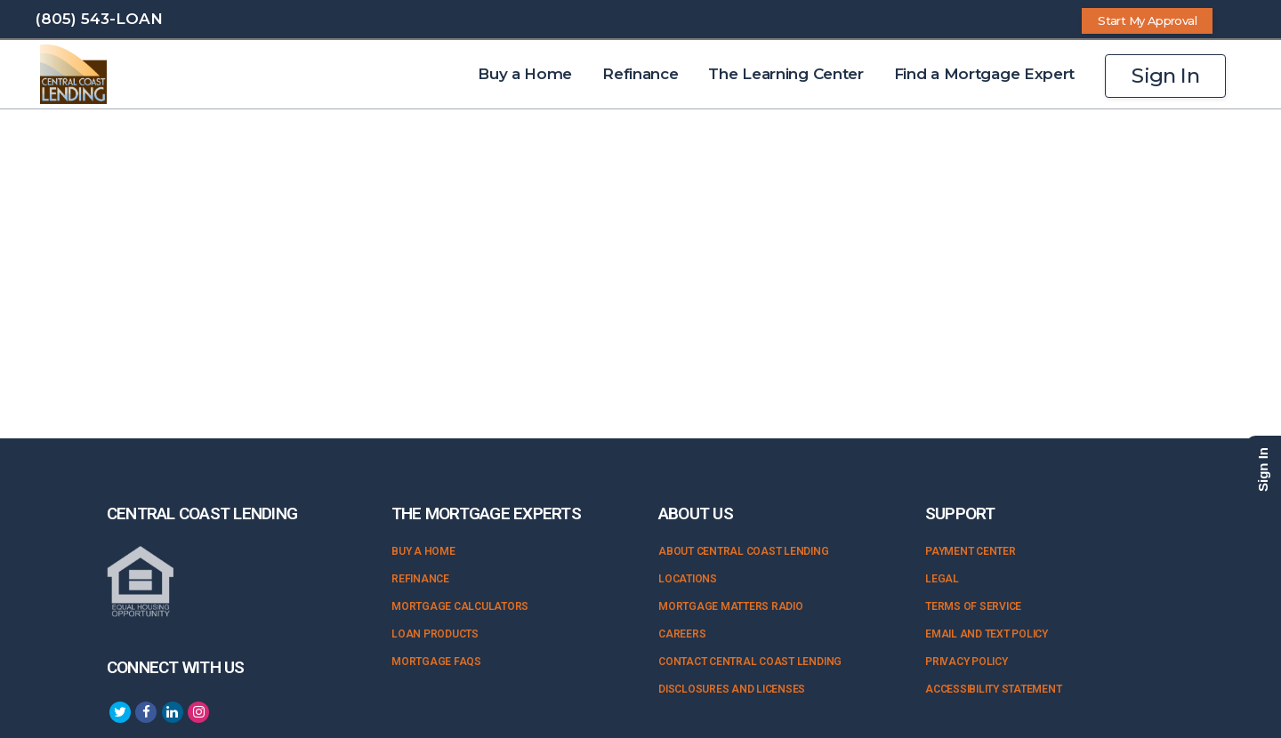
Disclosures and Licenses (731, 689)
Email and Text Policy (986, 634)
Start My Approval (1147, 20)
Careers (681, 634)
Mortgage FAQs (436, 661)
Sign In (1165, 75)
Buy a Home (423, 551)
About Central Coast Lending (743, 551)
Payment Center (970, 551)
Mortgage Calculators (459, 606)
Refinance (420, 579)
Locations (687, 579)
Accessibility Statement (993, 689)
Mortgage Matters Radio (730, 606)
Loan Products (435, 634)
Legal (942, 579)
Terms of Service (973, 606)
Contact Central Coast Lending (750, 661)
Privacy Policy (966, 661)
